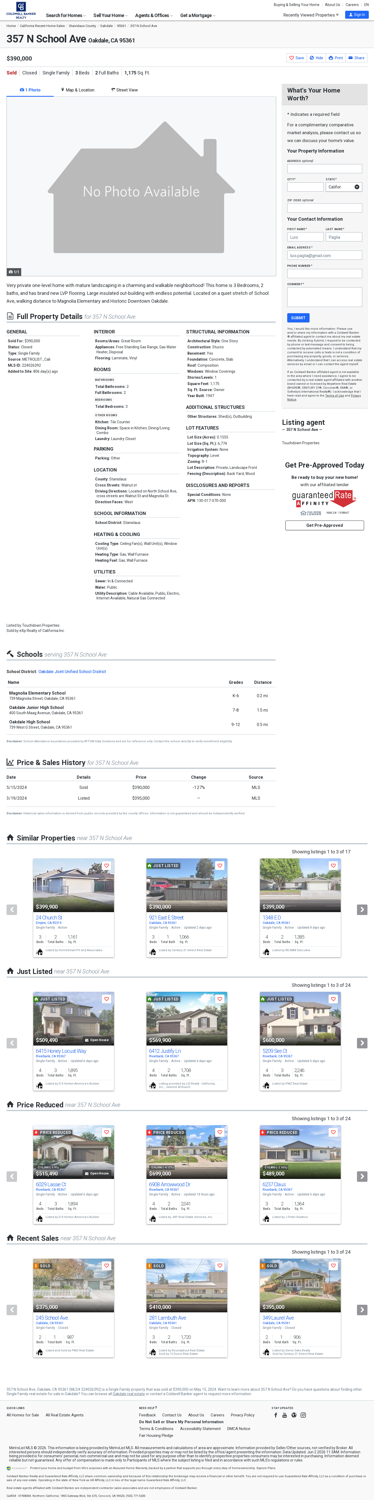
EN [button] (366, 5)
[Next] (362, 910)
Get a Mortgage (197, 15)
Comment (295, 284)
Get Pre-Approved (324, 525)
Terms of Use (334, 395)
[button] (357, 15)
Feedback (147, 1415)
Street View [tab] (124, 90)
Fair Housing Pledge (156, 1435)
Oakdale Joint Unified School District (72, 671)
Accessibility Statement (200, 1428)
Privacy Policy (242, 1415)
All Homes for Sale (23, 1415)
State (331, 179)
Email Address (300, 247)
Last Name (335, 229)
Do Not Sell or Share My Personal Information (181, 1422)
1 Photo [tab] (30, 90)
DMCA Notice (238, 1428)
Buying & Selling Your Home (296, 5)
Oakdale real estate (129, 1394)
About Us (332, 5)
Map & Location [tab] (77, 90)
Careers (352, 5)
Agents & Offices (153, 15)
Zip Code (300, 200)
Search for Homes (66, 15)
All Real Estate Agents (65, 1415)
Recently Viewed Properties (311, 15)
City (291, 179)
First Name (297, 229)
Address (300, 161)
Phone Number (299, 266)
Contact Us (172, 1415)
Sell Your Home (110, 15)
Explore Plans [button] (266, 1468)
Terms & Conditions (156, 1428)
